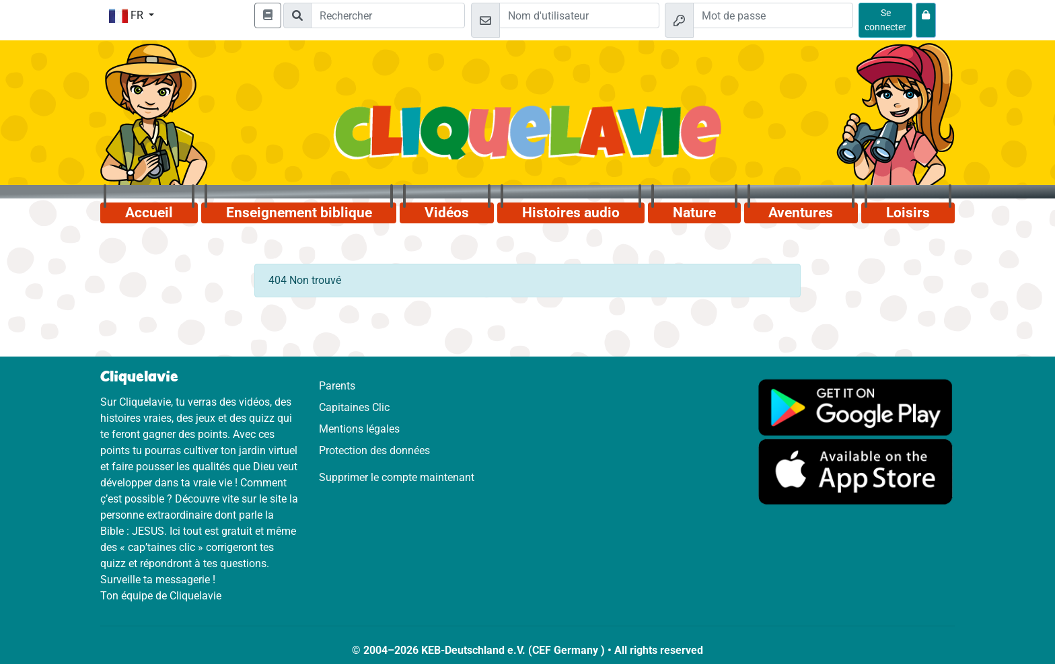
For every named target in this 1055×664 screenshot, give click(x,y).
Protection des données (374, 450)
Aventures (800, 213)
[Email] (579, 15)
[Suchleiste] (388, 15)
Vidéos (447, 213)
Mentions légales (359, 428)
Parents (337, 385)
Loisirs (908, 213)
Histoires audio (571, 213)
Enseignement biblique (299, 213)
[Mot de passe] (773, 15)
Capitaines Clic (354, 407)
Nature (694, 213)
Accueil (149, 213)
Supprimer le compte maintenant (396, 477)
